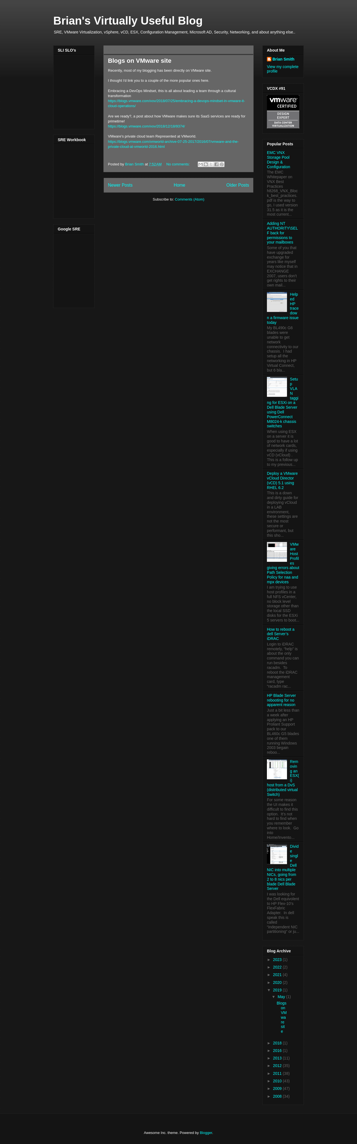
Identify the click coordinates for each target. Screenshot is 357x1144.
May (282, 996)
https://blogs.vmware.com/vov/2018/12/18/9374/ (146, 126)
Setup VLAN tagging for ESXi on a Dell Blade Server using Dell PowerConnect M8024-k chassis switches (282, 402)
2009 (278, 1088)
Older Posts (237, 185)
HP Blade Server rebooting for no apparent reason (281, 700)
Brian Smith (283, 59)
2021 (278, 974)
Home (179, 185)
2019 (278, 990)
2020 (278, 982)
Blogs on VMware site (139, 60)
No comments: (178, 164)
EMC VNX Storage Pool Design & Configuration (278, 159)
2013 (278, 1058)
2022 (278, 967)
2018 (278, 1043)
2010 (278, 1081)
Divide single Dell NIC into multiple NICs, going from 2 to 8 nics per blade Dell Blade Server (283, 867)
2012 (278, 1065)
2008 (278, 1096)
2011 (278, 1073)
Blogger (206, 1133)
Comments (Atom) (189, 199)
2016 (278, 1050)
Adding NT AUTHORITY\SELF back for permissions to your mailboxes (282, 232)
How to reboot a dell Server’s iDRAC (281, 634)
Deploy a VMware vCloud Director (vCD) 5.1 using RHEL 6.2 (282, 480)
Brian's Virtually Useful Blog (128, 21)
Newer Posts (120, 185)
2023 (278, 959)
